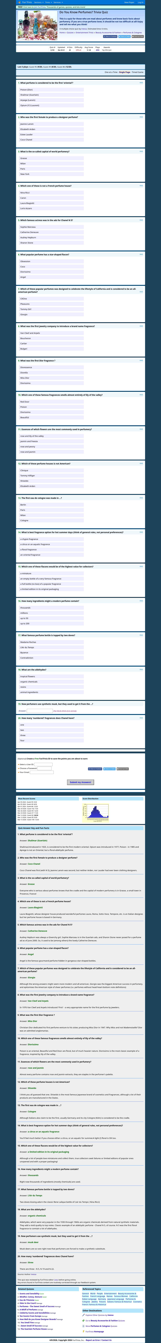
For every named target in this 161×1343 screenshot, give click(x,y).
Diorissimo (25, 271)
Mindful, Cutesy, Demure (31, 1297)
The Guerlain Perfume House (34, 1329)
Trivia (47, 2)
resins (23, 687)
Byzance (24, 652)
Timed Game (137, 72)
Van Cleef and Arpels (30, 333)
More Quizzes (101, 1326)
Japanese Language (115, 1299)
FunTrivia (95, 1331)
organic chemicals (28, 681)
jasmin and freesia (29, 441)
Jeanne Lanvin (26, 124)
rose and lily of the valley (32, 436)
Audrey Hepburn (28, 237)
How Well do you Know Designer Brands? (38, 1319)
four (22, 740)
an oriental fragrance (30, 554)
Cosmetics (137, 1301)
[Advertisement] (80, 58)
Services (57, 2)
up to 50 (24, 618)
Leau (56, 1279)
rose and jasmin (27, 451)
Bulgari (23, 348)
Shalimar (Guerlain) (29, 94)
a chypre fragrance (29, 539)
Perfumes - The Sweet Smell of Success (37, 1306)
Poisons (102, 1301)
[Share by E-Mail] (138, 36)
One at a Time (111, 72)
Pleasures (25, 304)
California (133, 1296)
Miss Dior (24, 377)
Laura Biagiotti (27, 203)
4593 (97, 50)
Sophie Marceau (28, 227)
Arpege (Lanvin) (27, 100)
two (22, 730)
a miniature (25, 573)
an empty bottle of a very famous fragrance (40, 578)
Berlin (23, 504)
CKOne (23, 298)
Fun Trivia (25, 2)
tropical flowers (27, 676)
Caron (23, 198)
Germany (102, 1299)
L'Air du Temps (27, 647)
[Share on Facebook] (110, 36)
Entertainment (110, 1293)
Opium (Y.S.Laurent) (29, 105)
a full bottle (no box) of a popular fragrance (40, 584)
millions (24, 613)
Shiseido (24, 480)
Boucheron (25, 338)
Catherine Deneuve (29, 232)
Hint (141, 82)
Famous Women (121, 1296)
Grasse (23, 158)
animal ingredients (29, 692)
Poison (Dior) (26, 89)
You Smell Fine (27, 1322)
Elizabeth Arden (27, 129)
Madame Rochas (28, 642)
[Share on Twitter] (124, 36)
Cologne (24, 520)
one (22, 724)
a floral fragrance (28, 549)
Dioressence (26, 367)
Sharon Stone (26, 242)
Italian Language (89, 1299)
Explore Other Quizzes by (99, 1315)
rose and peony (27, 446)
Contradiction (26, 657)
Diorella (24, 372)
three (22, 735)
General (85, 1293)
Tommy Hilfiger (27, 475)
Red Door (24, 401)
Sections (38, 2)
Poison (23, 406)
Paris (22, 168)
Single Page (124, 72)
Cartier (23, 343)
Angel (23, 277)
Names (110, 1296)
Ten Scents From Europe (30, 1316)
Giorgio (23, 314)
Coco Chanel (26, 139)
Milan (23, 163)
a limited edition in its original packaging (39, 589)
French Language (97, 1296)
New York (24, 174)
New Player (129, 2)
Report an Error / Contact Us (98, 1340)
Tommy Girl (25, 309)
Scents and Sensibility (29, 1293)
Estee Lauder (26, 134)
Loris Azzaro (26, 208)
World (92, 1293)
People (100, 1293)
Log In (140, 2)
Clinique (24, 470)
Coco (22, 266)
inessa (84, 29)
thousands (25, 607)
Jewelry (95, 1301)
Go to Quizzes (105, 1320)
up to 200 (24, 623)
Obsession (25, 261)
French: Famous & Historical (94, 1304)
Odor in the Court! (28, 1303)
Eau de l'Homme (27, 1300)
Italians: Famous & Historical (119, 1301)
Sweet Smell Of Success (31, 1326)
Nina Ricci (25, 192)
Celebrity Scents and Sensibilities (35, 1313)
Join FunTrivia (40, 7)
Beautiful (24, 417)
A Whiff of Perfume (28, 1309)
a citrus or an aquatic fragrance (35, 544)
